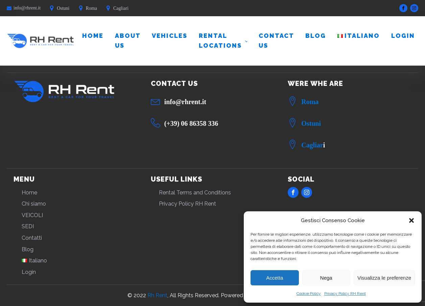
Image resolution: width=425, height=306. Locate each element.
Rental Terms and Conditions (195, 192)
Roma (309, 101)
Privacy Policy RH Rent (345, 293)
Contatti (32, 238)
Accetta (274, 278)
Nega (326, 278)
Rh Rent (157, 295)
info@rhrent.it (27, 7)
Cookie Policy (309, 293)
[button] (411, 220)
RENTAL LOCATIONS (220, 40)
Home (92, 35)
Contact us (276, 40)
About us (127, 40)
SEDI (28, 226)
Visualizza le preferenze (384, 278)
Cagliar (312, 145)
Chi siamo (34, 204)
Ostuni (311, 123)
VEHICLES (169, 35)
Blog (315, 35)
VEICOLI (32, 215)
